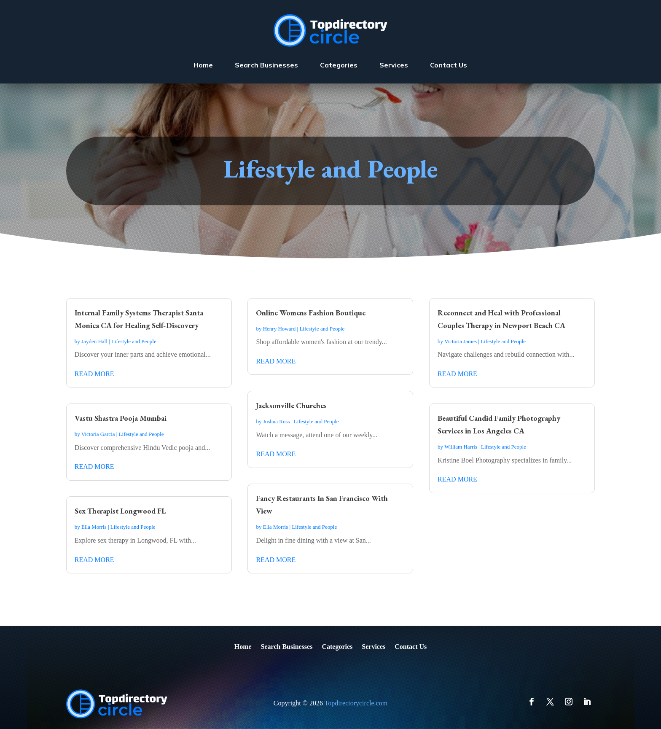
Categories (338, 65)
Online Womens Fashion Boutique (310, 312)
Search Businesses (266, 65)
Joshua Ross (276, 421)
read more (94, 373)
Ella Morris (94, 527)
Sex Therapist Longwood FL (120, 511)
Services (393, 65)
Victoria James (460, 341)
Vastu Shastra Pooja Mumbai (121, 418)
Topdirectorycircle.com (356, 703)
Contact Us (448, 65)
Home (203, 65)
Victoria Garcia (98, 434)
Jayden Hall (94, 341)
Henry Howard (279, 328)
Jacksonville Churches (291, 405)
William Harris (460, 447)
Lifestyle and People (133, 341)
